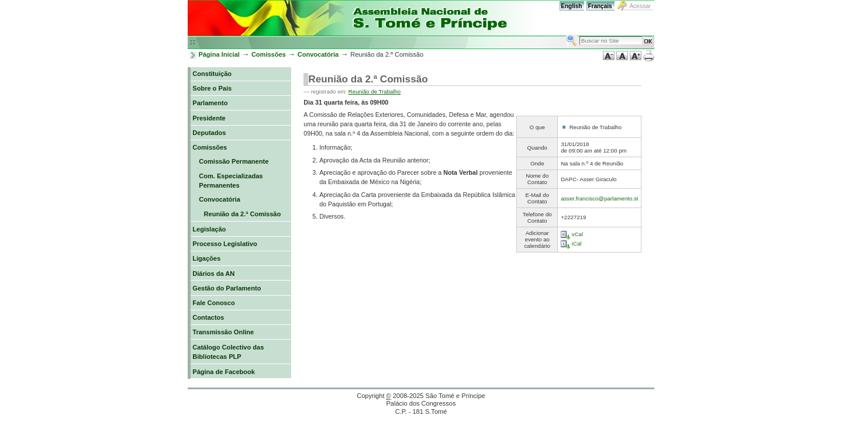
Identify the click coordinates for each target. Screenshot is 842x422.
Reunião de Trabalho (374, 91)
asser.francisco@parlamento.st (599, 198)
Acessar (640, 6)
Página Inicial (219, 54)
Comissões (268, 54)
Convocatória (318, 54)
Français (600, 6)
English (571, 6)
